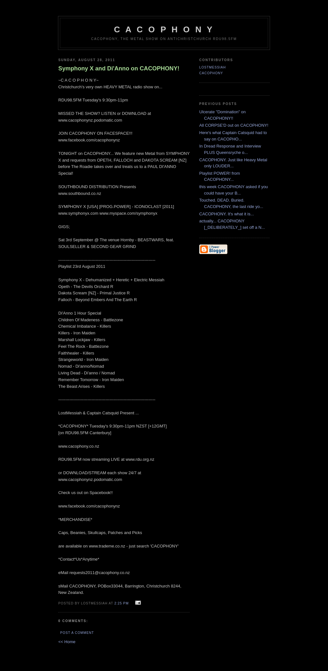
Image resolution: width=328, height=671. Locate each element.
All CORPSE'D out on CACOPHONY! (233, 125)
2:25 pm (121, 603)
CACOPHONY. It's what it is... (226, 214)
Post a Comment (77, 633)
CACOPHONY (211, 73)
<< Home (66, 641)
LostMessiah (212, 67)
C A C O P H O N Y (164, 29)
